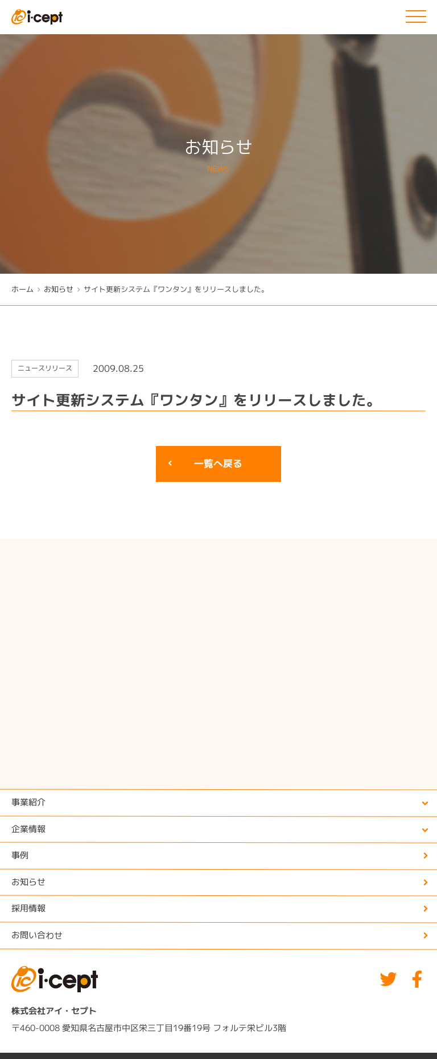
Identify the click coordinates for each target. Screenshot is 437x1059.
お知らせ (58, 289)
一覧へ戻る (218, 464)
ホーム (22, 289)
